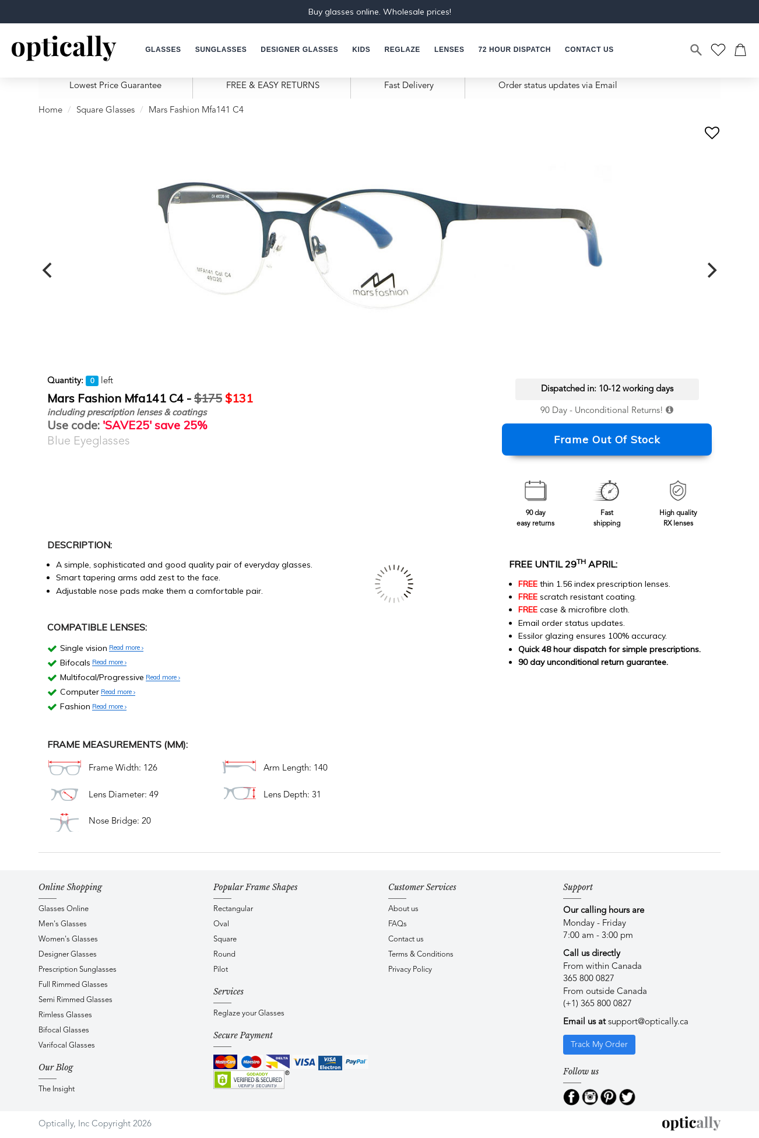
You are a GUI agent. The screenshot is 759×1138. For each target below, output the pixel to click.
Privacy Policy (410, 970)
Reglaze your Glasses (248, 1013)
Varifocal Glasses (66, 1045)
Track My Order (599, 1045)
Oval (221, 924)
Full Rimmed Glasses (73, 985)
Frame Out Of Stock (607, 439)
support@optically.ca (648, 1022)
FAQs (397, 924)
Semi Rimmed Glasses (75, 1000)
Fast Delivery (409, 86)
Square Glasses (105, 110)
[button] (361, 49)
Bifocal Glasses (63, 1030)
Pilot (220, 970)
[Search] (697, 50)
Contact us (406, 939)
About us (403, 909)
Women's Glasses (68, 939)
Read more (126, 648)
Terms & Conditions (421, 954)
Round (224, 954)
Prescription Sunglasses (77, 970)
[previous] (48, 270)
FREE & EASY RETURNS (272, 86)
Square (225, 939)
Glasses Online (63, 909)
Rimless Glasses (65, 1015)
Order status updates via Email (557, 86)
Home (50, 110)
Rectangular (233, 909)
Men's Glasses (62, 924)
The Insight (56, 1089)
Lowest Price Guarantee (115, 86)
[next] (710, 270)
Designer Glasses (67, 954)
